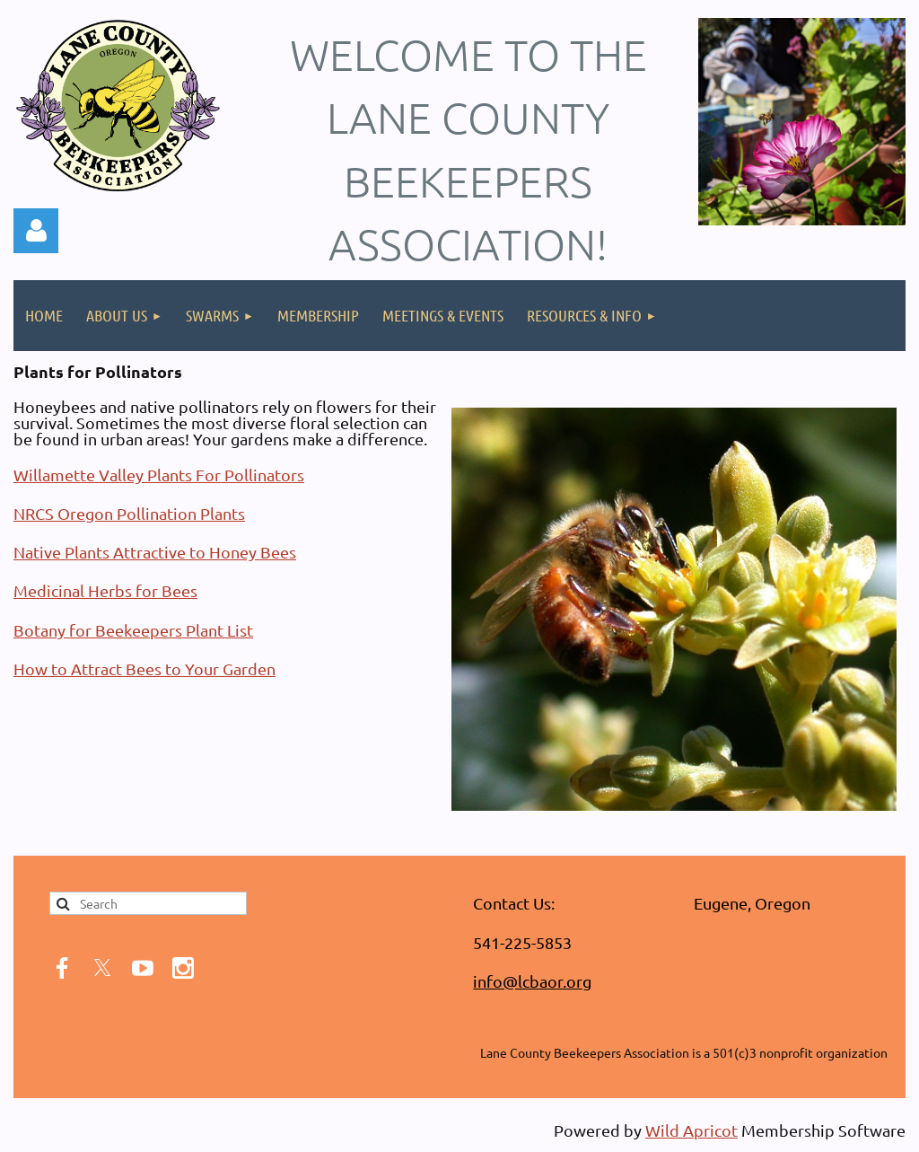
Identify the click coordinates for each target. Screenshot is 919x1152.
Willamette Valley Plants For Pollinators (158, 474)
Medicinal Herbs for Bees (105, 590)
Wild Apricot (691, 1130)
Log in (35, 230)
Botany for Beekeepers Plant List (133, 629)
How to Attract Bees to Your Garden (144, 668)
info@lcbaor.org (532, 981)
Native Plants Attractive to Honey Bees (154, 551)
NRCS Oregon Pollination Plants (129, 513)
